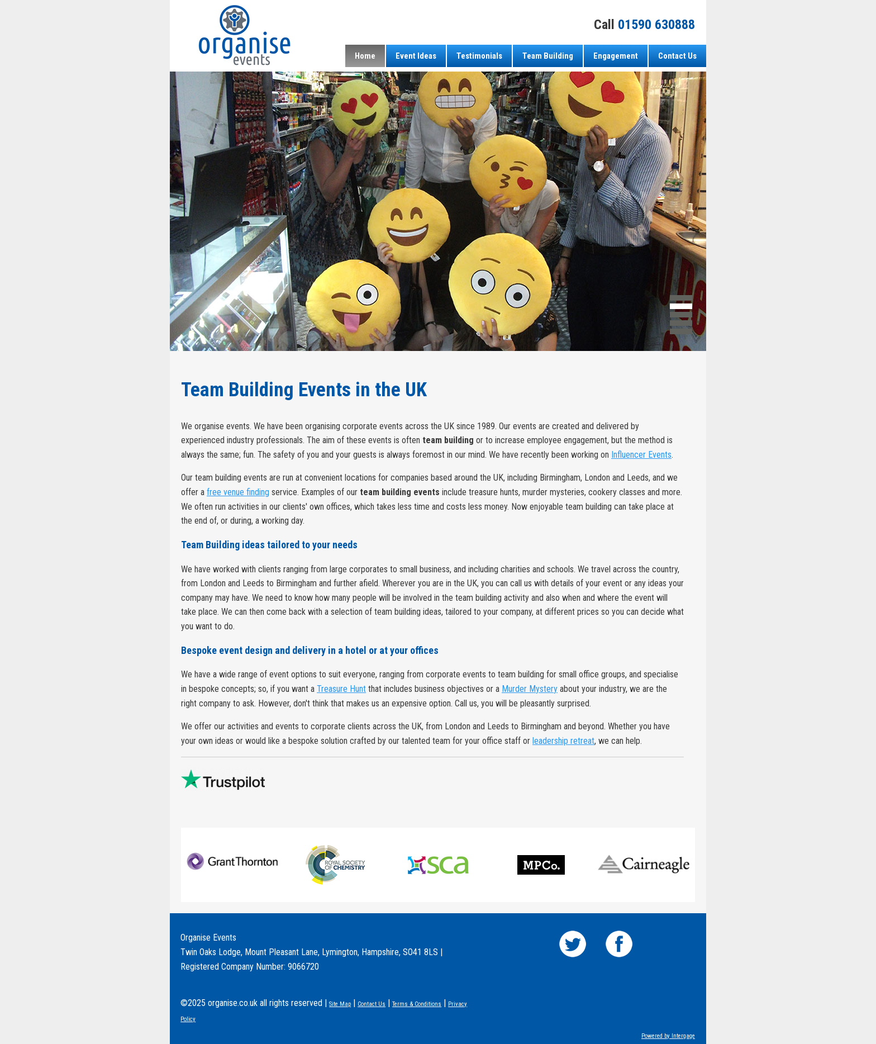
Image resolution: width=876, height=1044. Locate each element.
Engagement (615, 56)
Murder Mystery (530, 689)
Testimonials (479, 56)
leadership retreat (563, 740)
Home (365, 56)
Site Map (340, 1004)
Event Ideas (416, 56)
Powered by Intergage (668, 1036)
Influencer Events (641, 454)
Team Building (547, 56)
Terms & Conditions (416, 1004)
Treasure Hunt (341, 689)
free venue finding (238, 492)
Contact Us (677, 56)
